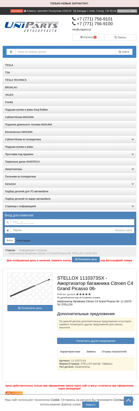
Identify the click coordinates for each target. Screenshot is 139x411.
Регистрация (23, 240)
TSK (7, 72)
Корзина (88, 37)
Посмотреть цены (30, 308)
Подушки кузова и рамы (19, 146)
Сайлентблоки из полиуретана (69, 139)
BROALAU (11, 87)
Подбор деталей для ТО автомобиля (26, 191)
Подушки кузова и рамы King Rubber (26, 109)
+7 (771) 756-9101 (92, 18)
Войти (10, 240)
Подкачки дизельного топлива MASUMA (28, 124)
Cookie (55, 399)
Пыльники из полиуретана (20, 176)
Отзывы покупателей (114, 351)
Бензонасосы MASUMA (19, 131)
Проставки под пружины (69, 154)
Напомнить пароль (123, 230)
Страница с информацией (69, 206)
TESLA (9, 65)
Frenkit (9, 102)
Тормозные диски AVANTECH (22, 161)
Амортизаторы (69, 169)
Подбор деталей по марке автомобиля (27, 198)
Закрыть (91, 404)
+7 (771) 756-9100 (92, 23)
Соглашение (121, 399)
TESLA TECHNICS (16, 79)
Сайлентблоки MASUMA (19, 117)
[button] (11, 52)
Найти (124, 51)
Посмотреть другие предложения (95, 340)
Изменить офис (127, 10)
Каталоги (69, 183)
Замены (91, 351)
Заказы (120, 37)
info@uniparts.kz (81, 29)
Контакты (16, 10)
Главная (10, 250)
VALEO (9, 94)
